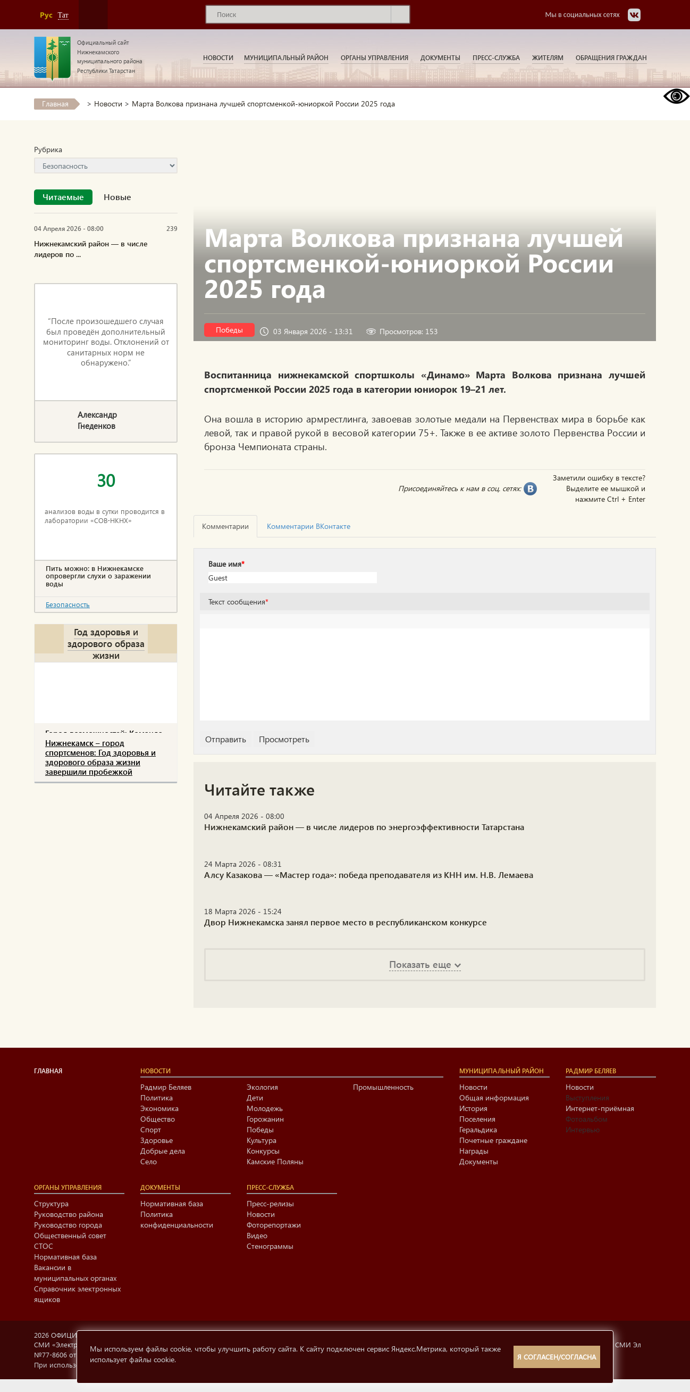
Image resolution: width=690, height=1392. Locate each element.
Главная (55, 103)
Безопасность (68, 604)
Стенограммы (270, 1246)
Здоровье (156, 1140)
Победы (229, 330)
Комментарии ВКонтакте (308, 526)
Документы (440, 57)
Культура (261, 1140)
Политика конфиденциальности (176, 1219)
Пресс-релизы (270, 1203)
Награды (474, 1151)
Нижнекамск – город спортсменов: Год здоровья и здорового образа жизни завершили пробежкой (100, 757)
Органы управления (374, 57)
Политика (156, 1097)
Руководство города (68, 1225)
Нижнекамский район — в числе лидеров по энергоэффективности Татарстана (364, 826)
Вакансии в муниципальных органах (75, 1272)
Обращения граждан (611, 57)
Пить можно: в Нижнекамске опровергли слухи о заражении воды (98, 576)
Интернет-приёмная (600, 1108)
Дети (255, 1097)
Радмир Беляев (165, 1087)
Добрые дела (162, 1151)
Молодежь (265, 1108)
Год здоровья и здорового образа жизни (106, 643)
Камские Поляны (275, 1161)
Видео (257, 1235)
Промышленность (383, 1087)
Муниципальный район (286, 57)
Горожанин (265, 1119)
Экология (262, 1087)
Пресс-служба (496, 57)
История (473, 1108)
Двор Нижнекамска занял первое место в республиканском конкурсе (345, 921)
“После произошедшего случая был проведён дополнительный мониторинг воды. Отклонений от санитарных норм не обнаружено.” (106, 342)
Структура (51, 1203)
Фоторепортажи (274, 1225)
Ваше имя (226, 564)
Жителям (547, 57)
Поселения (477, 1119)
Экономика (159, 1108)
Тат (63, 15)
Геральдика (478, 1129)
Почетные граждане (493, 1140)
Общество (157, 1119)
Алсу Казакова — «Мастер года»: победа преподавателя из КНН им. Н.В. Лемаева (368, 874)
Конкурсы (263, 1151)
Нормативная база (65, 1257)
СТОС (43, 1246)
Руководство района (68, 1214)
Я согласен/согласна (556, 1356)
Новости (218, 57)
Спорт (150, 1129)
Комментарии (225, 526)
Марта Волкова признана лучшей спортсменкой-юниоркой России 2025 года (263, 103)
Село (148, 1161)
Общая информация (494, 1097)
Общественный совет (70, 1235)
